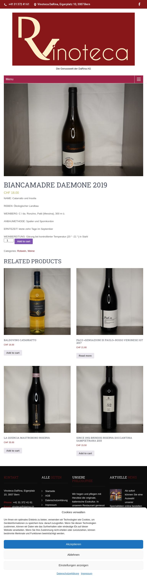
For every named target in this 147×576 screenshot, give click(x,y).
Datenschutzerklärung (56, 500)
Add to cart (23, 241)
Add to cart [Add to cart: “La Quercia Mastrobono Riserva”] (13, 450)
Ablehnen (73, 560)
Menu (9, 79)
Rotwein (21, 251)
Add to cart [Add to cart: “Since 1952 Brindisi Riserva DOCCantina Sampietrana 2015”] (85, 453)
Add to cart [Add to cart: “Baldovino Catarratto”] (13, 352)
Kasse (48, 509)
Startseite (50, 491)
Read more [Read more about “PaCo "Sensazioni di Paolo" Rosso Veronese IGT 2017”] (85, 355)
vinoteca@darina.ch (23, 506)
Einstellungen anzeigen (73, 571)
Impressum (51, 505)
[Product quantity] (9, 240)
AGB (47, 495)
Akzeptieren (73, 550)
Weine (31, 251)
